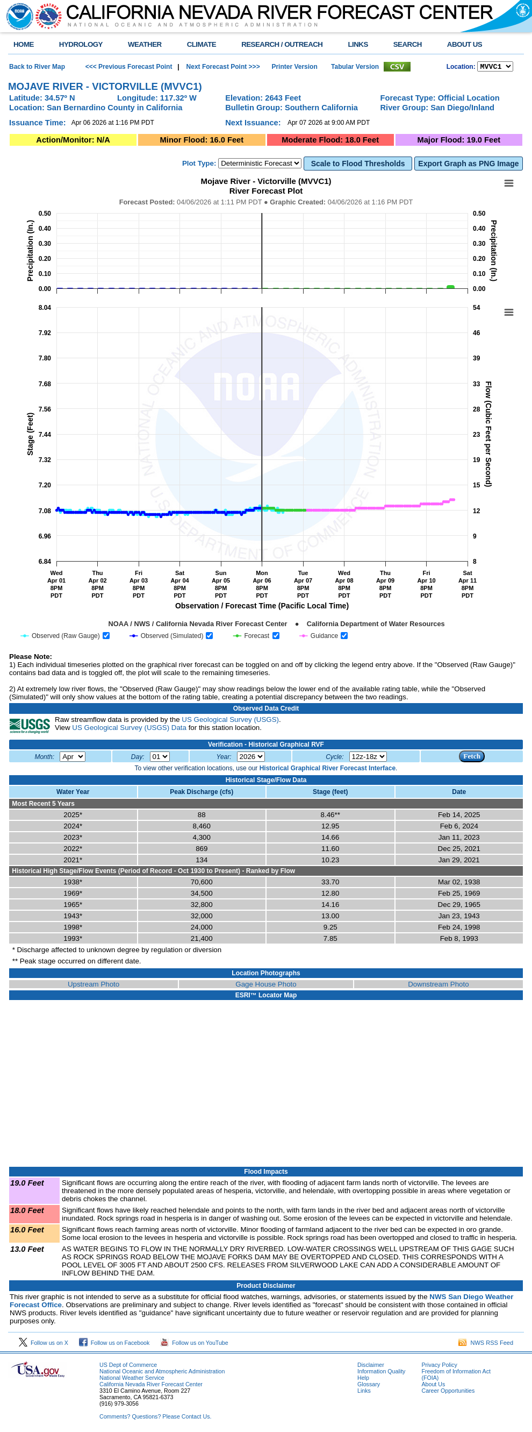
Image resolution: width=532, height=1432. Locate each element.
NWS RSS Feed (485, 1344)
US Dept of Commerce (128, 1366)
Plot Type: (199, 165)
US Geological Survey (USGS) (230, 721)
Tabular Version (355, 67)
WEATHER (145, 44)
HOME (23, 44)
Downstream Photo (438, 986)
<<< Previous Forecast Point (128, 67)
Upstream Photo (93, 986)
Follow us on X (43, 1344)
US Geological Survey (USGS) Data (129, 729)
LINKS (358, 44)
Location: (461, 68)
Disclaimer (370, 1366)
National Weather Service (131, 1379)
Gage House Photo (265, 986)
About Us (433, 1386)
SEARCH (407, 44)
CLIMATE (202, 44)
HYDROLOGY (81, 44)
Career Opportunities (448, 1392)
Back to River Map (37, 67)
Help (363, 1379)
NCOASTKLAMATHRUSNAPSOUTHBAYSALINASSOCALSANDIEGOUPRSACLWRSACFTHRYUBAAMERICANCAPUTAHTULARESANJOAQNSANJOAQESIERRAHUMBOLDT (495, 67)
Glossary (368, 1386)
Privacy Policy (439, 1366)
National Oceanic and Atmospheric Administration (162, 1373)
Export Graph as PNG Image (468, 165)
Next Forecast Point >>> (222, 67)
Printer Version (294, 67)
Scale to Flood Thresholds (358, 165)
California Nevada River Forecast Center (151, 1386)
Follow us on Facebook (114, 1344)
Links (364, 1392)
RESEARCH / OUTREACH (281, 44)
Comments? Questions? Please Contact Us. (155, 1418)
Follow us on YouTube (194, 1344)
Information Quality (381, 1373)
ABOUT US (464, 44)
